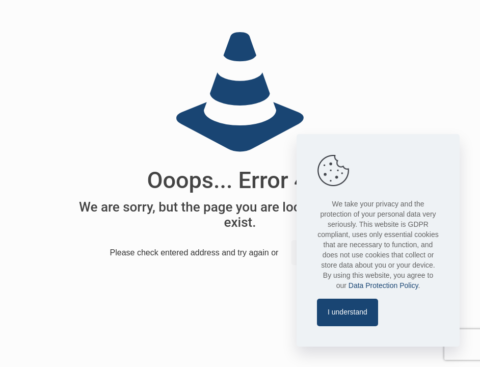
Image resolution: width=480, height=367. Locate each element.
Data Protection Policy (383, 285)
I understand (347, 312)
